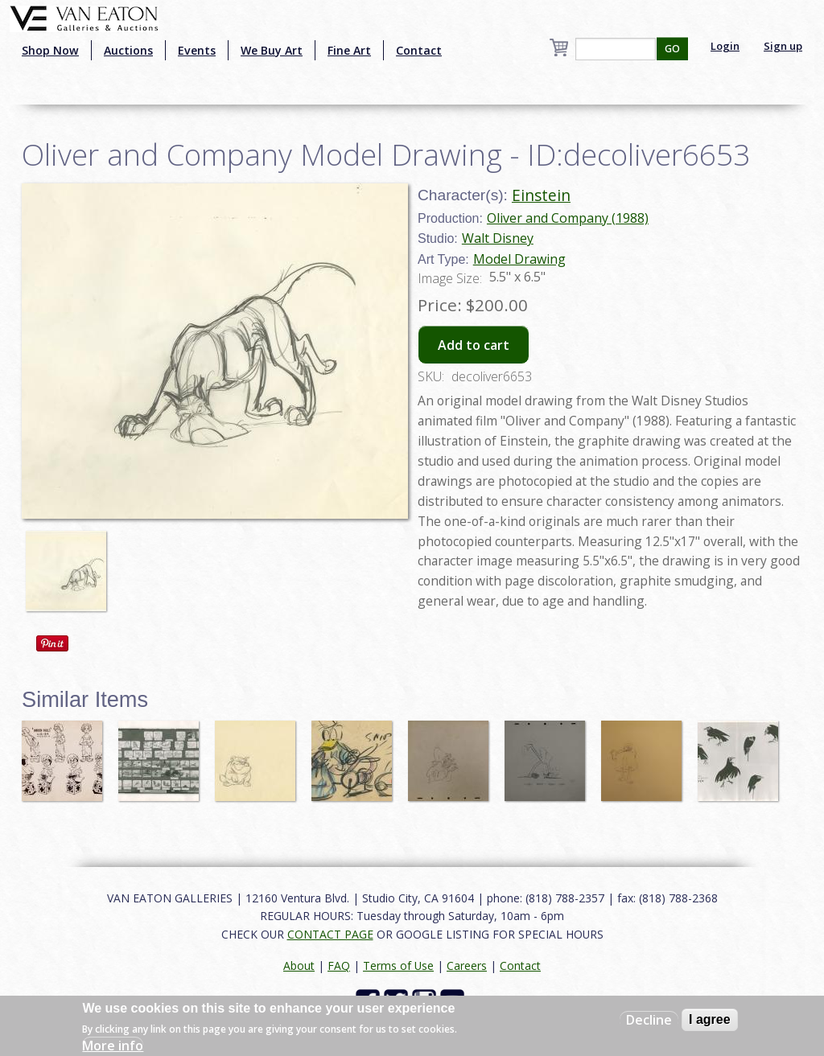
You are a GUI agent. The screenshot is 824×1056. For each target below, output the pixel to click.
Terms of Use (398, 965)
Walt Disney (498, 238)
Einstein (541, 195)
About (299, 965)
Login (725, 46)
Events (197, 50)
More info (112, 1045)
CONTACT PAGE (330, 934)
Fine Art (349, 50)
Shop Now (50, 50)
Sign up (783, 46)
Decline (649, 1020)
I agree (710, 1019)
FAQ (339, 965)
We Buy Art (272, 50)
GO (672, 48)
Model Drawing (519, 259)
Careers (467, 965)
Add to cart (473, 345)
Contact (419, 50)
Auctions (128, 50)
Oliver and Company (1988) (568, 218)
